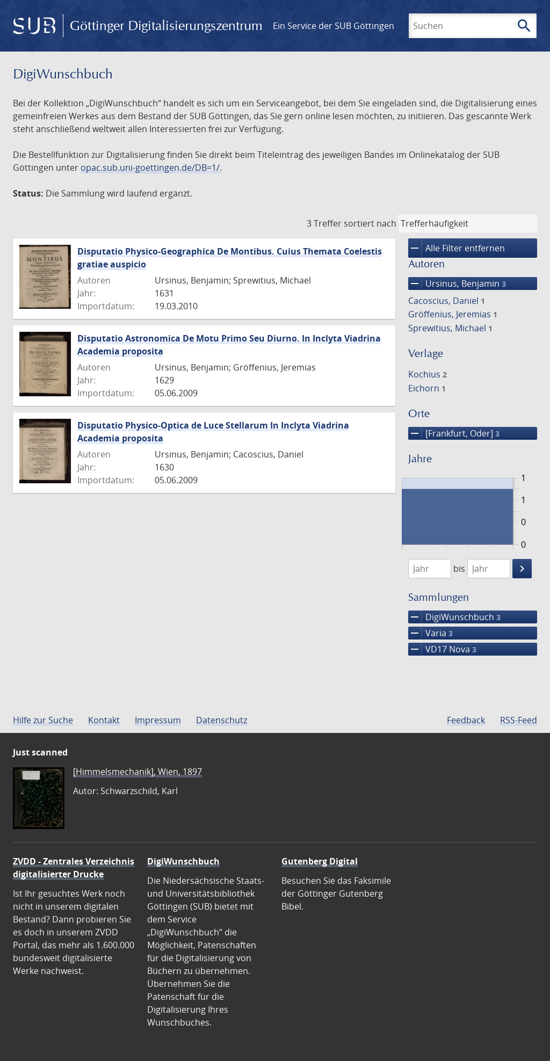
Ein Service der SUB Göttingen (333, 26)
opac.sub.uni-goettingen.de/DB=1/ (150, 167)
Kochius (427, 374)
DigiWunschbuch (454, 617)
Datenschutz (221, 720)
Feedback (466, 720)
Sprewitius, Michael (450, 328)
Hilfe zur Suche (43, 720)
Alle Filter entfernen (456, 248)
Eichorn (427, 388)
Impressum (158, 720)
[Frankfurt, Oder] (454, 433)
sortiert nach (370, 223)
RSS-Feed (518, 720)
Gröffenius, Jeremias (452, 314)
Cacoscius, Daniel (446, 301)
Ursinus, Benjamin (457, 283)
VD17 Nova (442, 649)
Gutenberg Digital (319, 861)
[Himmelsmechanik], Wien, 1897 (137, 771)
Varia (430, 633)
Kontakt (104, 720)
